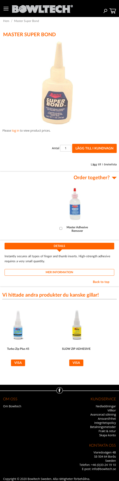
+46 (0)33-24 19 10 (103, 465)
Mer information (59, 272)
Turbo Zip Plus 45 (18, 349)
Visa (18, 362)
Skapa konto (107, 435)
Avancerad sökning (103, 414)
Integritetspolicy (105, 423)
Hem (6, 21)
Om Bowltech (12, 406)
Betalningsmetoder (103, 427)
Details (59, 246)
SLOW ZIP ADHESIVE (76, 349)
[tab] (59, 247)
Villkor (112, 410)
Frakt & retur (107, 431)
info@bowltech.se (104, 469)
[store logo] (42, 8)
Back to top (101, 282)
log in (15, 130)
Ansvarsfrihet (107, 419)
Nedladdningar (106, 406)
